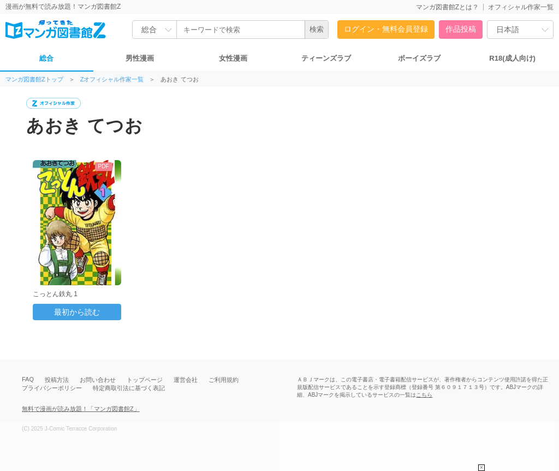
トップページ (145, 379)
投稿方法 (57, 379)
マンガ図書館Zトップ (34, 79)
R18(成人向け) (512, 58)
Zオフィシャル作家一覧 (112, 79)
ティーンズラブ (326, 58)
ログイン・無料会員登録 (386, 29)
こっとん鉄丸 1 (55, 294)
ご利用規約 (224, 379)
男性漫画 (140, 58)
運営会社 (186, 379)
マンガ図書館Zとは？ (447, 7)
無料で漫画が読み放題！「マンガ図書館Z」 (81, 408)
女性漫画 (233, 58)
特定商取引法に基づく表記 (129, 388)
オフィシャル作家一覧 (521, 7)
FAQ (28, 379)
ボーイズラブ (419, 58)
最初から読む (77, 312)
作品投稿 (460, 29)
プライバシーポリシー (52, 388)
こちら (424, 395)
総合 (46, 58)
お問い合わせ (98, 379)
